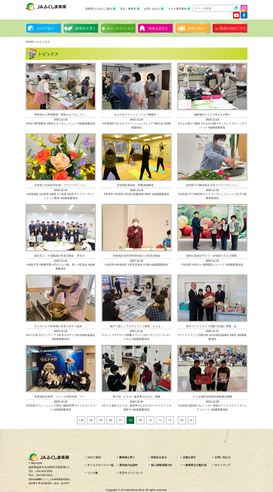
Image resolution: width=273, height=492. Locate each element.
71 (160, 420)
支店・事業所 (128, 8)
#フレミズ (108, 334)
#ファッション (134, 123)
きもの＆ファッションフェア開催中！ (136, 114)
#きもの (120, 123)
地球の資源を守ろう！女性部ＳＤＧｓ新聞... (212, 255)
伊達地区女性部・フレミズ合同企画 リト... (60, 396)
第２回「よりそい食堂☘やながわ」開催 (136, 396)
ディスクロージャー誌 (100, 465)
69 (140, 420)
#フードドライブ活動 (190, 334)
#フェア (148, 123)
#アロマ (119, 334)
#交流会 (82, 264)
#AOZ (29, 123)
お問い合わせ (152, 8)
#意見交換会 (135, 264)
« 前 (81, 420)
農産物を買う (127, 457)
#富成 (127, 194)
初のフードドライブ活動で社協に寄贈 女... (212, 326)
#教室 (147, 194)
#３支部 (62, 194)
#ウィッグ (238, 123)
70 (150, 420)
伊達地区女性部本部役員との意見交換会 (136, 255)
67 (120, 420)
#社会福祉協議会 (85, 334)
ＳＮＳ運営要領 (177, 8)
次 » (191, 420)
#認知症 (193, 405)
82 (182, 420)
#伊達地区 (108, 123)
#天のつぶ (58, 264)
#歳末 (197, 123)
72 (169, 420)
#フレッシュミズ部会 (49, 405)
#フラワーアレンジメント (219, 194)
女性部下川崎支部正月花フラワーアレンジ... (212, 185)
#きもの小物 (208, 123)
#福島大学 (33, 264)
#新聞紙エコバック (213, 264)
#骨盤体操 (138, 194)
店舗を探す (189, 457)
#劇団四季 (68, 405)
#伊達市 (108, 194)
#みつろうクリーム (154, 334)
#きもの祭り (185, 123)
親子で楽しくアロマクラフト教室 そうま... (136, 326)
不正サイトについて (131, 472)
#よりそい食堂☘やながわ (133, 405)
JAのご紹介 (94, 457)
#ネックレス (224, 123)
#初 (206, 334)
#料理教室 (40, 123)
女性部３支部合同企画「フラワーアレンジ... (60, 185)
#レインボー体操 (208, 405)
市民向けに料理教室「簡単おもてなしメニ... (60, 114)
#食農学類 (45, 264)
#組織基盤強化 (86, 123)
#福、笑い (71, 264)
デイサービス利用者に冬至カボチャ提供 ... (60, 326)
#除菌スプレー (134, 334)
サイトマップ (223, 465)
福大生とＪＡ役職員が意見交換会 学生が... (60, 255)
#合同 (70, 194)
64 (91, 420)
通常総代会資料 (128, 465)
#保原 (52, 194)
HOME (30, 41)
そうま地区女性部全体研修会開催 (212, 396)
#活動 (146, 264)
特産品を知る (159, 457)
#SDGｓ (197, 264)
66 (110, 420)
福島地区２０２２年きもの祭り (212, 114)
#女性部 (44, 194)
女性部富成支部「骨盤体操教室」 (136, 185)
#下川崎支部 (195, 194)
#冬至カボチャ (66, 334)
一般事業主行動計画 (195, 465)
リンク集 (92, 472)
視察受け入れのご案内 (98, 8)
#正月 (238, 194)
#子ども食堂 (109, 405)
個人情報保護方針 (161, 465)
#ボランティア (47, 334)
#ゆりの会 (32, 334)
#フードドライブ (159, 405)
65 (100, 420)
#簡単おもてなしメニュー (61, 123)
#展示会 (158, 123)
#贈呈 (233, 334)
